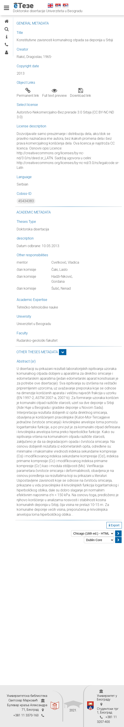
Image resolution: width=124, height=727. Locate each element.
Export (114, 525)
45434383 (26, 201)
